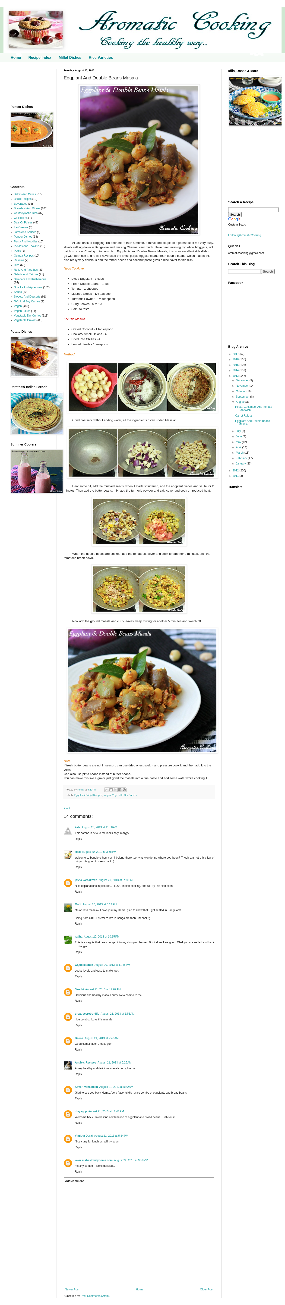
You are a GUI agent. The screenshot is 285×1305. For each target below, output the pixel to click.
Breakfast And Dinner (27, 208)
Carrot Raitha (243, 415)
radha (78, 936)
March (240, 452)
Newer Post (72, 1289)
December (243, 380)
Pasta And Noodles (26, 241)
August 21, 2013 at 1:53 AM (117, 1013)
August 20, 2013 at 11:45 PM (112, 964)
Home (16, 58)
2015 (236, 365)
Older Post (206, 1289)
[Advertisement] (30, 83)
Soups (18, 292)
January (241, 463)
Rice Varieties (101, 58)
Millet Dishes (70, 58)
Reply (78, 839)
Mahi (78, 904)
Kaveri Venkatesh (86, 1087)
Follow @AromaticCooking (244, 235)
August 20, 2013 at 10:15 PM (102, 936)
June (239, 436)
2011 (236, 475)
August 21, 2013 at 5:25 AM (114, 1062)
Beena (79, 1038)
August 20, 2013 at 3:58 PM (99, 851)
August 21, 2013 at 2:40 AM (101, 1038)
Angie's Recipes (85, 1062)
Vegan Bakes (22, 311)
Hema (81, 789)
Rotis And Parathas (26, 269)
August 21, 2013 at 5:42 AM (116, 1087)
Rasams (19, 260)
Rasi (78, 851)
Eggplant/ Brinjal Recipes (88, 795)
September (243, 396)
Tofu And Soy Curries (27, 301)
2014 (236, 370)
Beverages (20, 203)
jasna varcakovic (86, 880)
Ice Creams (21, 227)
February (242, 458)
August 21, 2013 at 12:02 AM (103, 989)
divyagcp (81, 1111)
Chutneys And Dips (26, 213)
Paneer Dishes (23, 236)
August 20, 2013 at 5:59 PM (115, 880)
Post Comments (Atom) (95, 1296)
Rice (16, 265)
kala (77, 827)
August (240, 402)
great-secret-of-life (87, 1013)
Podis (17, 250)
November (243, 385)
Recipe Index (39, 58)
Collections (21, 218)
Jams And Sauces (25, 232)
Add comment (74, 1181)
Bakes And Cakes (25, 194)
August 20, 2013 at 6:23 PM (99, 904)
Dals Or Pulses (23, 222)
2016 (236, 359)
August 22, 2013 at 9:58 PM (131, 1160)
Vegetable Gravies (25, 320)
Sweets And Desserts (27, 296)
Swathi (79, 989)
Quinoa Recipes (24, 255)
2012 (236, 470)
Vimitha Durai (84, 1135)
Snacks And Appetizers (28, 287)
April (239, 447)
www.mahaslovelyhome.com (94, 1160)
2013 (236, 375)
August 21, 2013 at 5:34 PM (111, 1135)
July (239, 431)
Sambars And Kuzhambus (30, 279)
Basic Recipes (23, 199)
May (239, 442)
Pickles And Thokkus (27, 246)
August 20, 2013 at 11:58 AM (99, 827)
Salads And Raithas (26, 274)
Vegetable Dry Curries (124, 795)
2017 (236, 354)
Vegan (107, 795)
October (241, 391)
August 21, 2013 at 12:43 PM (106, 1111)
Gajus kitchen (84, 964)
